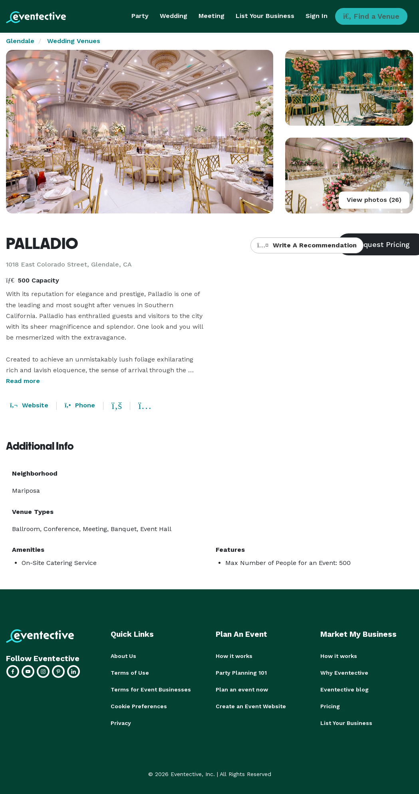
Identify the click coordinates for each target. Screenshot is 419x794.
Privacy (121, 723)
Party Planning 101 (241, 673)
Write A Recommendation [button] (307, 245)
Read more (23, 381)
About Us (123, 656)
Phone (80, 405)
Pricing (330, 706)
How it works (234, 656)
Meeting (211, 16)
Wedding (173, 16)
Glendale (20, 41)
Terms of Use (130, 673)
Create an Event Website (251, 706)
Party (140, 16)
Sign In (317, 16)
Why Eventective (344, 673)
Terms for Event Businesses (151, 689)
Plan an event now (242, 689)
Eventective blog (344, 689)
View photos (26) (374, 199)
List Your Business (265, 16)
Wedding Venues (73, 41)
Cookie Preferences (139, 706)
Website (29, 405)
